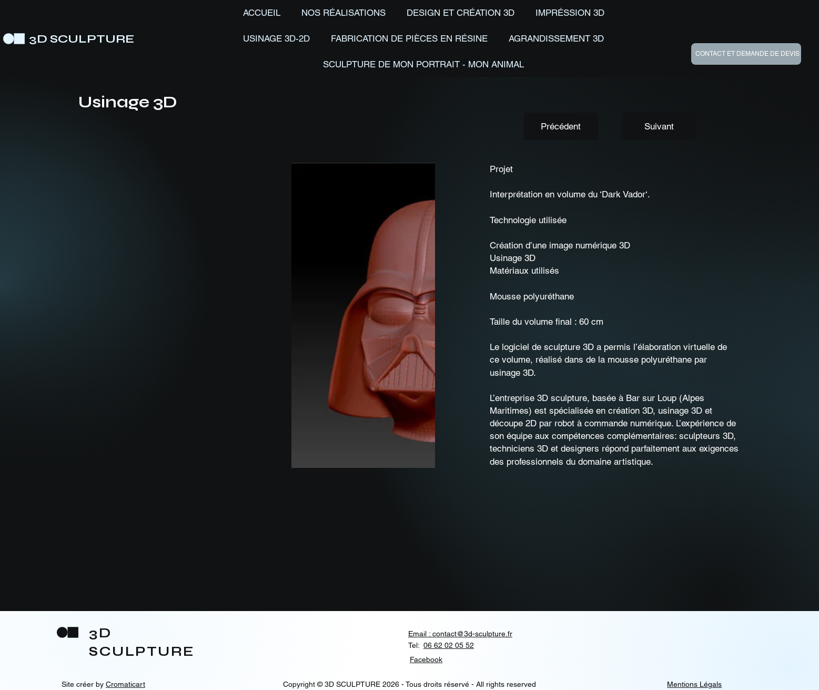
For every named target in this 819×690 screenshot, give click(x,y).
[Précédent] (561, 126)
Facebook (426, 659)
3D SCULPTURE (81, 39)
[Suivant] (659, 126)
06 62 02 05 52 (448, 645)
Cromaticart (125, 684)
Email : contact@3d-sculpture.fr (460, 633)
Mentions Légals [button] (694, 684)
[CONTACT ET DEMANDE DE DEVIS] (746, 54)
